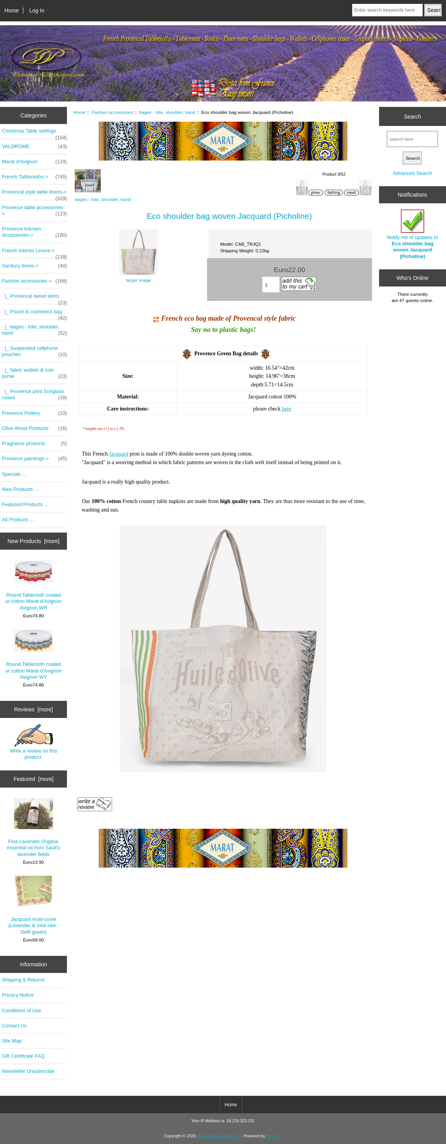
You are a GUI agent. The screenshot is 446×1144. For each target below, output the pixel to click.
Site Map (11, 1041)
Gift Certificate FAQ (23, 1056)
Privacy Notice (17, 995)
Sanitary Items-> (34, 266)
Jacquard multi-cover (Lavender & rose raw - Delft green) (33, 905)
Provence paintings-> (34, 459)
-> (34, 281)
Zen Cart (274, 1136)
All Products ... (18, 519)
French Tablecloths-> (34, 177)
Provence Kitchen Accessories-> (34, 232)
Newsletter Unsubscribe (28, 1071)
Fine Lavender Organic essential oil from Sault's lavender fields (33, 827)
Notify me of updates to (412, 234)
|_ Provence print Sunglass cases (34, 394)
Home (11, 10)
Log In (36, 10)
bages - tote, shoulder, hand (167, 112)
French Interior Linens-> (34, 253)
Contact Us (14, 1026)
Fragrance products (34, 443)
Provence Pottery (34, 413)
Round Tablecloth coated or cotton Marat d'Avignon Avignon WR (33, 585)
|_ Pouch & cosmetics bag (34, 314)
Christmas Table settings (34, 133)
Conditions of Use (21, 1010)
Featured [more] (34, 779)
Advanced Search (412, 173)
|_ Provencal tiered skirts (34, 298)
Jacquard (118, 454)
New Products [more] (33, 541)
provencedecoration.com (219, 1136)
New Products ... (20, 489)
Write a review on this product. (33, 742)
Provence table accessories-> (34, 210)
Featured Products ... (25, 504)
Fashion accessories (112, 112)
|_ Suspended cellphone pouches (34, 351)
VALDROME (34, 146)
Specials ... (14, 474)
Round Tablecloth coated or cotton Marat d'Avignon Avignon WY (33, 654)
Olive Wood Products (34, 428)
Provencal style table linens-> (34, 194)
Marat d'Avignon (34, 162)
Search (412, 116)
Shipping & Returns (23, 980)
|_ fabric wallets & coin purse (34, 373)
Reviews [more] (33, 709)
